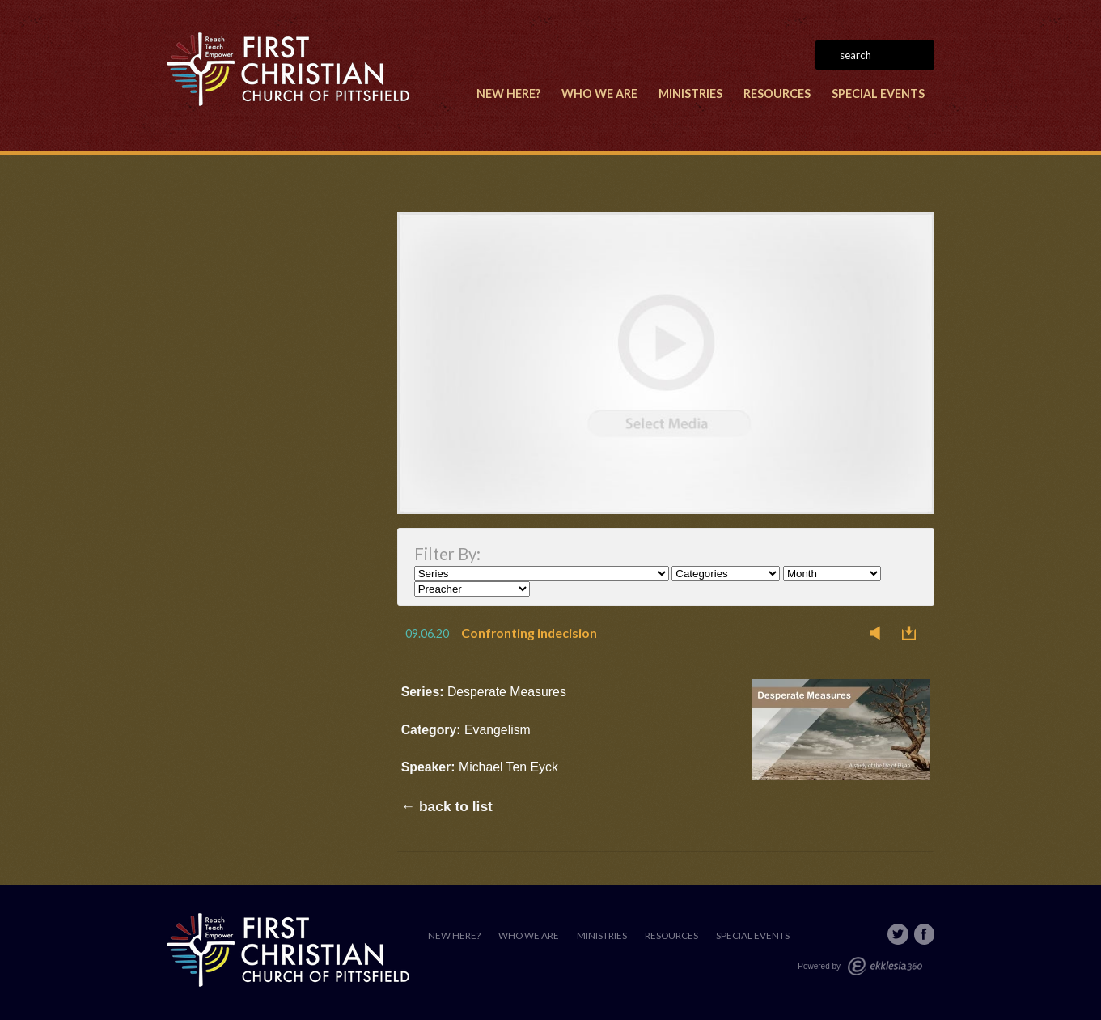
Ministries (690, 93)
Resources (777, 93)
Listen (879, 633)
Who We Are (599, 93)
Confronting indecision (529, 632)
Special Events (878, 93)
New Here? (508, 93)
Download (913, 633)
